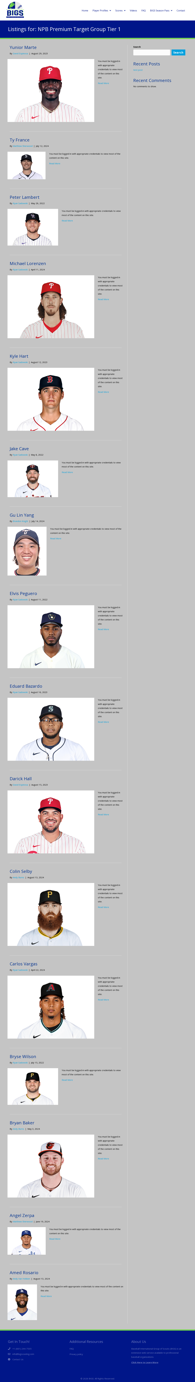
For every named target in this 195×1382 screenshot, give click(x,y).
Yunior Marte (23, 47)
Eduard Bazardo (26, 686)
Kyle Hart (19, 356)
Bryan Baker (22, 1123)
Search (137, 46)
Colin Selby (21, 871)
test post (138, 69)
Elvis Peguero (23, 593)
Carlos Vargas (23, 964)
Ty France (19, 140)
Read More (103, 83)
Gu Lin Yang (22, 515)
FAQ (72, 1348)
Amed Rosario (24, 1272)
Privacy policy (76, 1354)
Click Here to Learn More (144, 1362)
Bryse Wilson (23, 1056)
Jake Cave (19, 449)
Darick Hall (21, 779)
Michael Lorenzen (28, 263)
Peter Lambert (24, 197)
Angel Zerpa (22, 1215)
